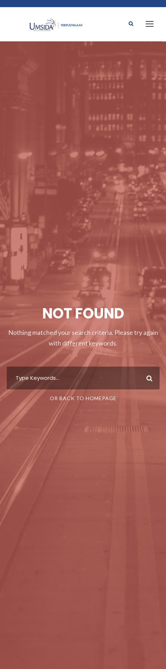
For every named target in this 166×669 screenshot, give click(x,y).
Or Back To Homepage (83, 398)
